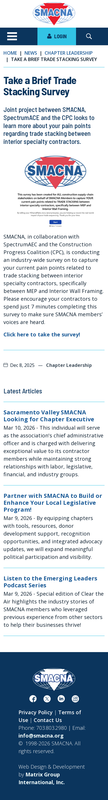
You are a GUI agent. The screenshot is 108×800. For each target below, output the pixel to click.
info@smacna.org (41, 735)
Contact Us (48, 720)
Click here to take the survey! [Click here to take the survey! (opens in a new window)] (41, 334)
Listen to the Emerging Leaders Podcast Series (50, 582)
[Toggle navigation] (12, 36)
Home (10, 53)
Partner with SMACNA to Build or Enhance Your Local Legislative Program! (52, 502)
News (30, 53)
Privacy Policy (35, 712)
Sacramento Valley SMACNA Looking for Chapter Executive (48, 416)
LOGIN (57, 36)
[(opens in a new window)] (33, 699)
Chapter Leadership (69, 53)
